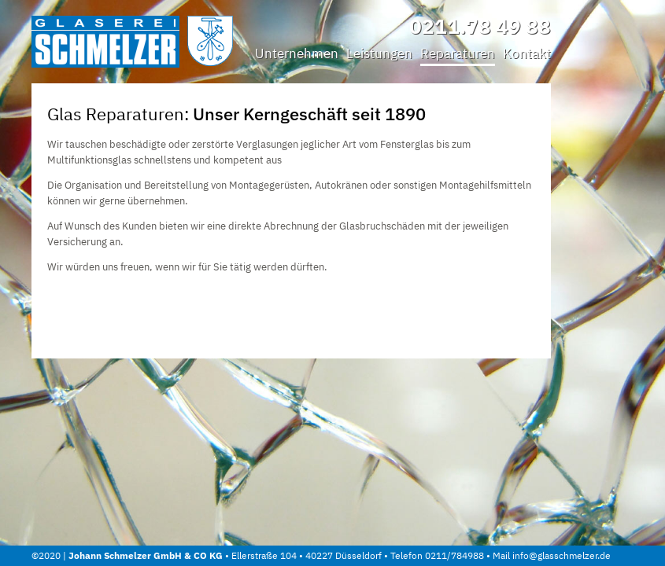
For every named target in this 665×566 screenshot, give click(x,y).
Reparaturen (457, 53)
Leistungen (379, 53)
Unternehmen (296, 53)
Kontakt (527, 53)
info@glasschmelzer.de (561, 555)
